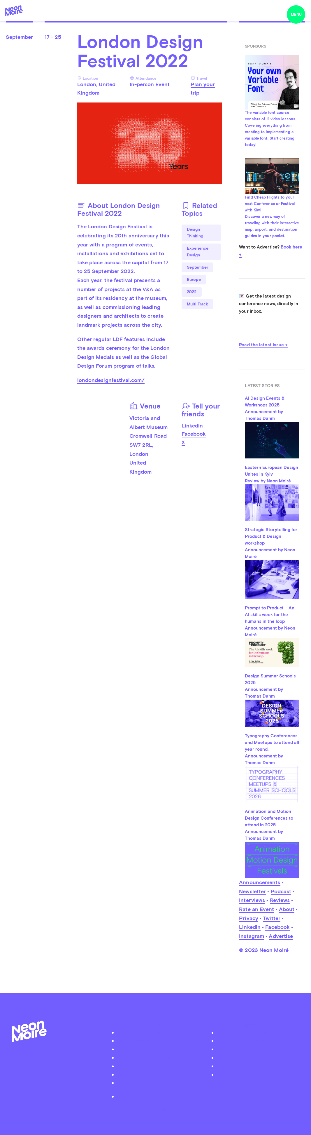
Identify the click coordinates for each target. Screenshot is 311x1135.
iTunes (258, 1066)
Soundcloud (258, 1057)
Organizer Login (158, 1057)
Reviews (280, 900)
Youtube (258, 1074)
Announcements (259, 882)
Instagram (251, 936)
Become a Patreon (158, 1083)
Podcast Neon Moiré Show (158, 1040)
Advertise (281, 936)
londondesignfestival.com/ (111, 380)
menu (296, 14)
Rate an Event (256, 909)
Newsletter (252, 891)
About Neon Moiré (158, 1032)
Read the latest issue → (263, 344)
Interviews (252, 900)
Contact (158, 1074)
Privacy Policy (158, 1096)
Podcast (281, 891)
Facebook (194, 434)
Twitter (271, 918)
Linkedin (192, 426)
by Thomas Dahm (155, 1110)
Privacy (248, 918)
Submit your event (158, 1049)
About (287, 909)
